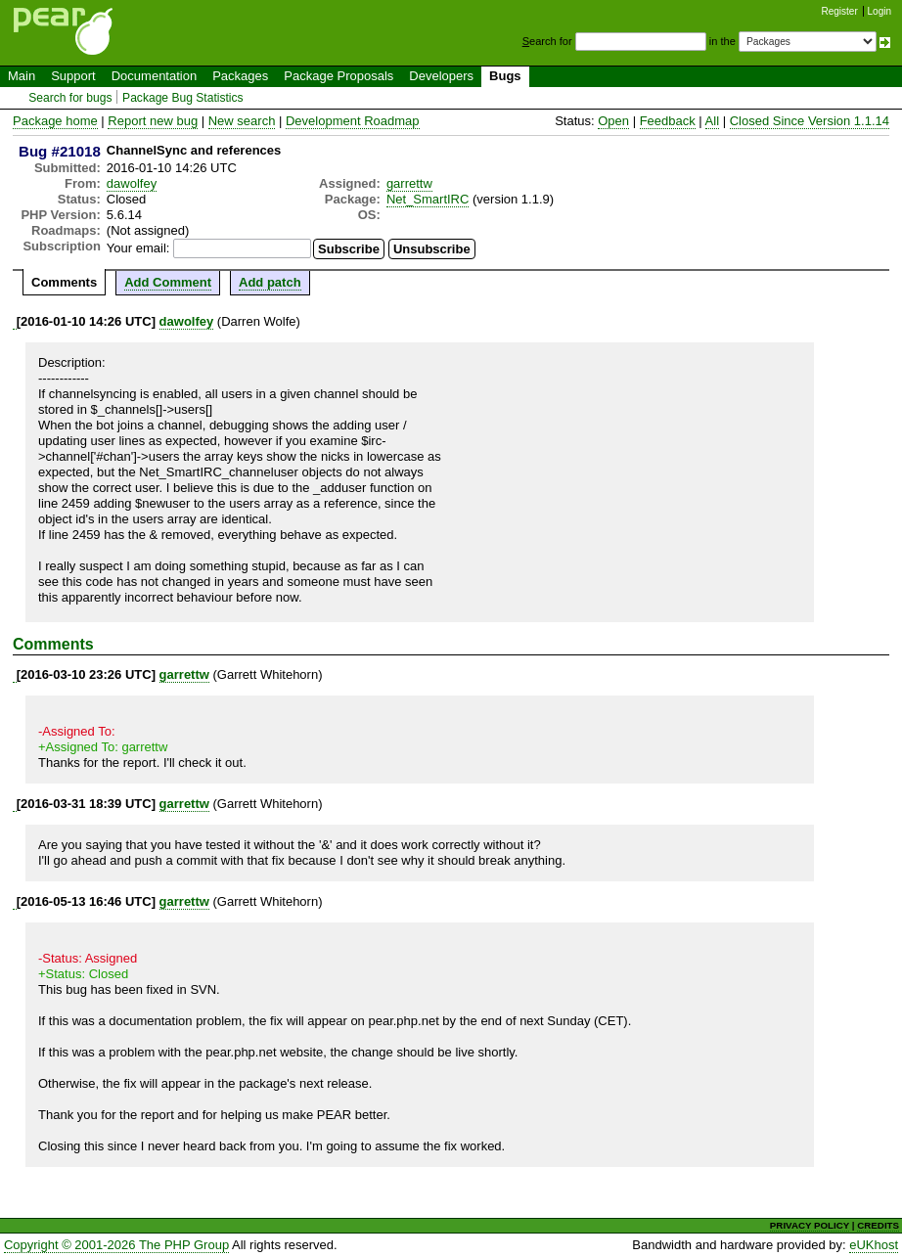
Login (879, 11)
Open (613, 120)
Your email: (138, 248)
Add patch (270, 282)
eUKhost (873, 1244)
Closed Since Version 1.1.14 (809, 120)
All (712, 120)
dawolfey (132, 183)
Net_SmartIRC (428, 199)
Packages (240, 75)
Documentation (154, 75)
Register (840, 11)
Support (73, 75)
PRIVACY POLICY (809, 1225)
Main (21, 75)
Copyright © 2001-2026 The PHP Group (116, 1244)
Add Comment (167, 282)
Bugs (505, 75)
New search (242, 120)
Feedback (668, 120)
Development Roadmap (353, 120)
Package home (55, 120)
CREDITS (878, 1225)
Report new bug (153, 120)
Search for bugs (70, 98)
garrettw (409, 183)
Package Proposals (338, 75)
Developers (441, 75)
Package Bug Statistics (183, 98)
